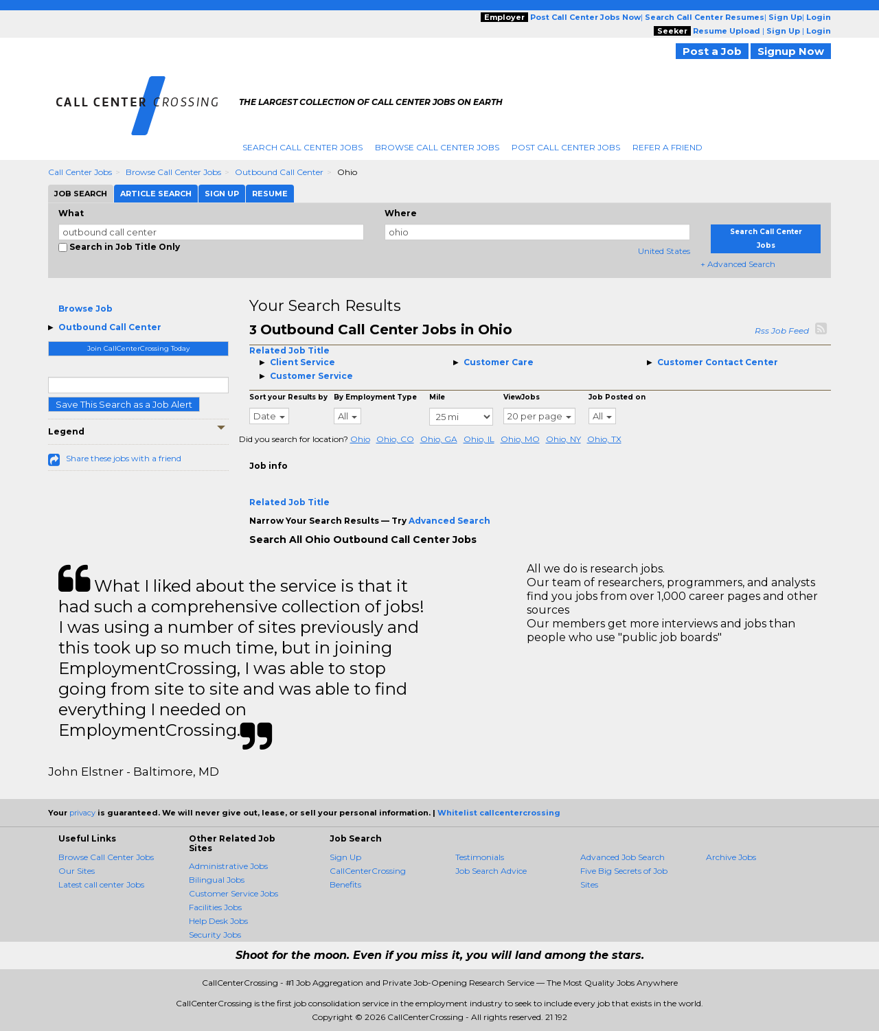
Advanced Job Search (622, 857)
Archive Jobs (731, 857)
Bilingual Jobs (216, 879)
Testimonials (479, 857)
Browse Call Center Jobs (437, 147)
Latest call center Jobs (101, 884)
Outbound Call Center (279, 172)
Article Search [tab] (156, 193)
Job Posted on (617, 397)
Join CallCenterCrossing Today (138, 348)
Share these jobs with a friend (123, 458)
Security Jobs (215, 934)
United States (664, 251)
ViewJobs (521, 397)
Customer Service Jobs (233, 893)
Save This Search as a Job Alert (124, 404)
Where (401, 213)
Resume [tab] (270, 193)
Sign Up (345, 857)
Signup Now (790, 51)
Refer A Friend (667, 147)
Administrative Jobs (228, 866)
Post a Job (712, 51)
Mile (437, 397)
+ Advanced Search (737, 264)
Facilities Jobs (215, 907)
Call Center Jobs (80, 172)
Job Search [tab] (80, 193)
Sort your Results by (288, 397)
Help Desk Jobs (218, 921)
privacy (82, 813)
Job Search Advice (491, 871)
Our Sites (76, 871)
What (71, 213)
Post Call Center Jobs (566, 147)
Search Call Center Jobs (302, 147)
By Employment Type (375, 397)
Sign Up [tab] (222, 193)
